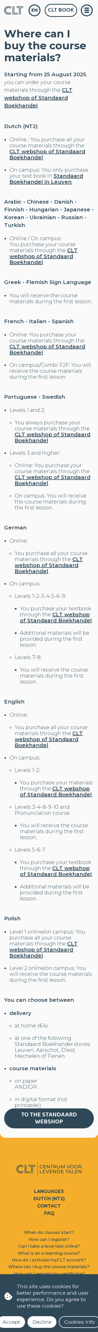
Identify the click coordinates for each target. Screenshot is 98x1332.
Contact (49, 1206)
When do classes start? (49, 1232)
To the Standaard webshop (49, 1118)
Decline (42, 1322)
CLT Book (61, 10)
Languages (49, 1191)
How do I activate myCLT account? (49, 1260)
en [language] (34, 10)
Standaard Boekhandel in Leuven (46, 179)
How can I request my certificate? (49, 1273)
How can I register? (49, 1239)
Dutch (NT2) (49, 1198)
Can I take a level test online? (49, 1246)
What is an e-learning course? (49, 1253)
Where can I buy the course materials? (49, 1266)
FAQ (49, 1213)
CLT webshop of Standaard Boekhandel (38, 98)
